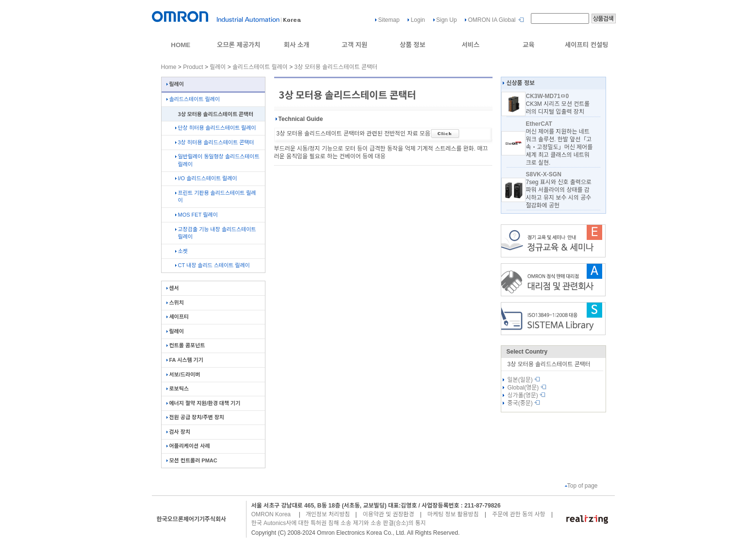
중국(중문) (524, 403)
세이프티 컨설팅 (586, 45)
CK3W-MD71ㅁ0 (547, 96)
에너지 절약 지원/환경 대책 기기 (203, 403)
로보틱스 (177, 388)
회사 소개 (297, 45)
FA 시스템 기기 (184, 360)
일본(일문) (524, 379)
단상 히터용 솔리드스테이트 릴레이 (215, 128)
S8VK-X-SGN (543, 174)
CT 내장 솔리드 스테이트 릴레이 (212, 265)
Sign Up (446, 20)
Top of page (581, 485)
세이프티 (177, 317)
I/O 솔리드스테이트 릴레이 (206, 178)
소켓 (181, 251)
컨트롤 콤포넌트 (185, 345)
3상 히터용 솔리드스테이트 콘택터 (214, 142)
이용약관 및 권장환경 (388, 514)
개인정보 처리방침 (328, 514)
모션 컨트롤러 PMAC (191, 460)
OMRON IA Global (491, 20)
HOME (180, 45)
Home (169, 67)
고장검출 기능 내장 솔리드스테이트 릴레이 (215, 232)
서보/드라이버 (183, 374)
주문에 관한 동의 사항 (518, 514)
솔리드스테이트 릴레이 (260, 67)
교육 (529, 45)
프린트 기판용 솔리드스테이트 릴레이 (215, 196)
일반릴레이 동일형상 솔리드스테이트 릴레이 (217, 160)
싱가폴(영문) (527, 395)
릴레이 (218, 67)
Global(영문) (527, 387)
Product (193, 67)
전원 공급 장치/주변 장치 (195, 417)
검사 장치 (178, 432)
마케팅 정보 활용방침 (453, 514)
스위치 (175, 302)
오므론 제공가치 (239, 45)
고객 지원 (354, 45)
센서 (172, 288)
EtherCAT (539, 123)
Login (418, 20)
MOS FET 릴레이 (196, 215)
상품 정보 (413, 45)
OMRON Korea (271, 514)
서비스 (470, 45)
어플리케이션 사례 (188, 446)
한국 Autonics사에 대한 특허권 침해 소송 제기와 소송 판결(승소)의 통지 (338, 523)
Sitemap (388, 20)
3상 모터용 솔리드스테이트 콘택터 (336, 67)
